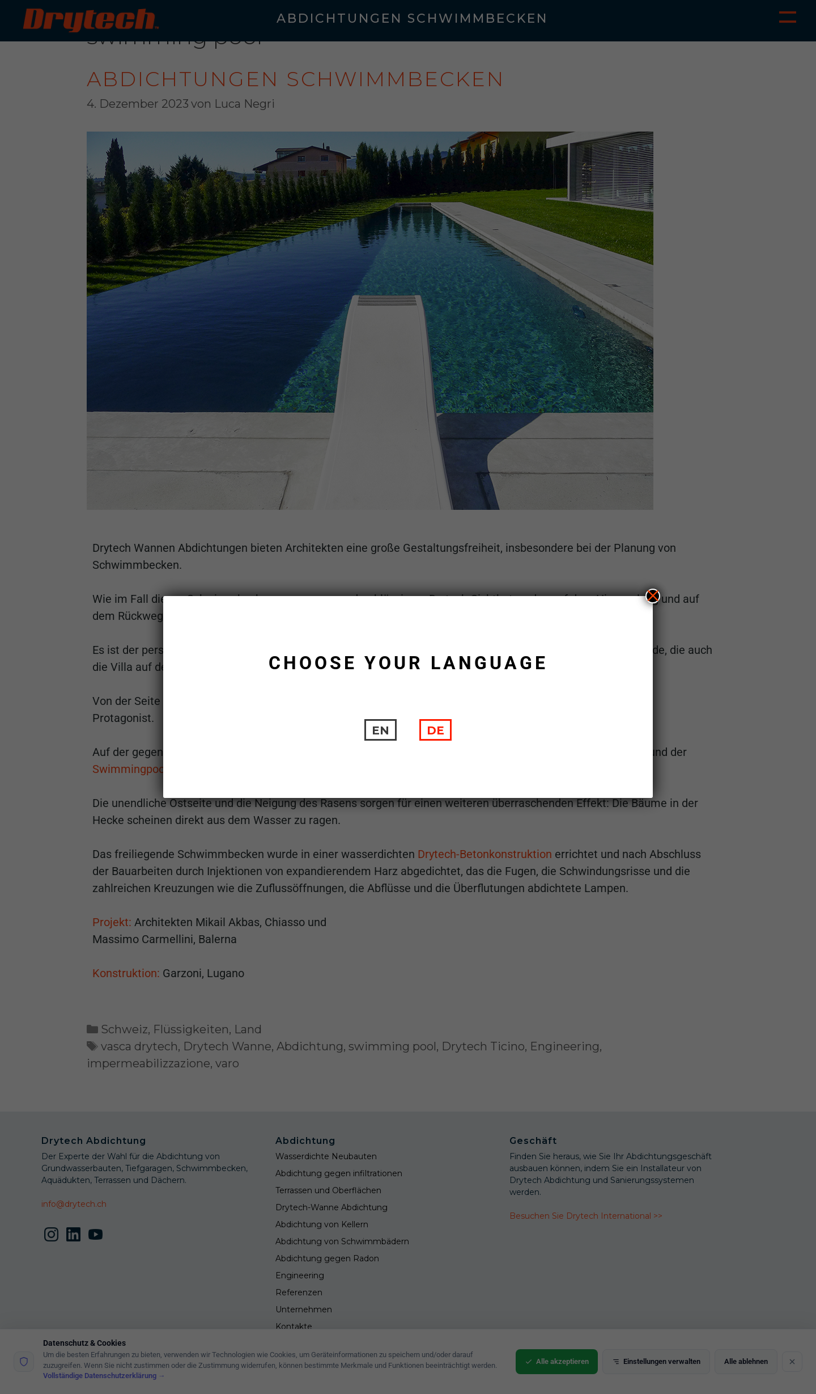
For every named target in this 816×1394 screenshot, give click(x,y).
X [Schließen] (652, 596)
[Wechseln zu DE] (435, 730)
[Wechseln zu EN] (380, 730)
